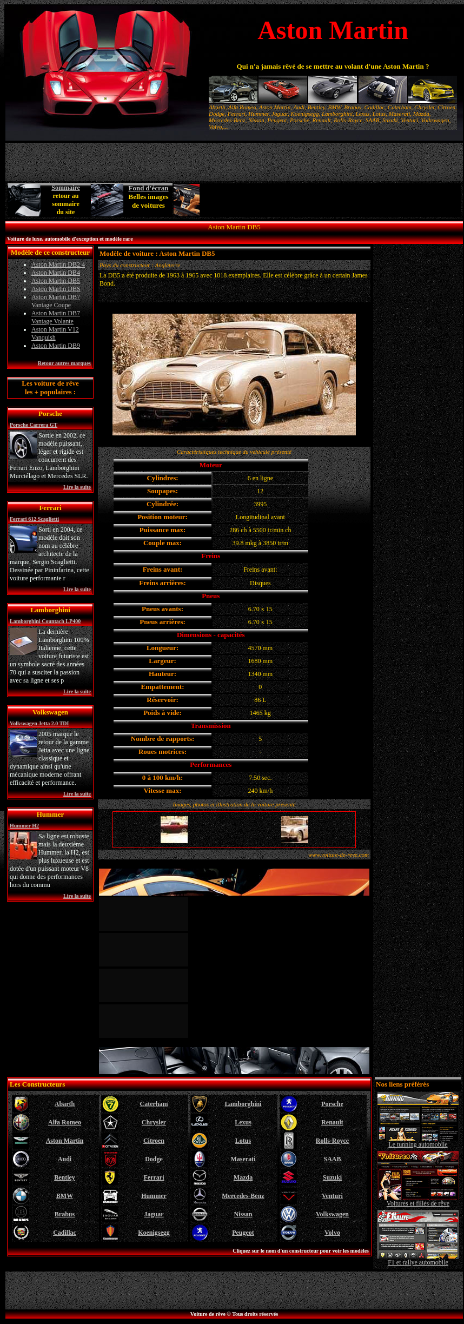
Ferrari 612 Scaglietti (34, 519)
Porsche (332, 1104)
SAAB (332, 1159)
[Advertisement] (331, 200)
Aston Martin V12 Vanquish (55, 333)
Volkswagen (332, 1214)
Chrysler (154, 1122)
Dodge (154, 1159)
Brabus (65, 1214)
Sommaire (65, 187)
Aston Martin (65, 1140)
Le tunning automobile (418, 1141)
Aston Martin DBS (56, 289)
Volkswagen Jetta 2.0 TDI (39, 723)
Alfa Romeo (64, 1122)
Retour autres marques (64, 363)
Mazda (243, 1177)
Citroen (153, 1140)
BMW (64, 1196)
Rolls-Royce (332, 1140)
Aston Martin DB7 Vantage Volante (55, 317)
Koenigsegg (154, 1232)
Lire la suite (77, 487)
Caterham (154, 1104)
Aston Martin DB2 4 (58, 264)
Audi (64, 1159)
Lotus (243, 1140)
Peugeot (243, 1232)
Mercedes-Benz (243, 1196)
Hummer (154, 1196)
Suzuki (332, 1177)
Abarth (65, 1104)
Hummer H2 (24, 826)
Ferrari (154, 1177)
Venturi (332, 1196)
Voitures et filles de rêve (418, 1200)
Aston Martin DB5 (55, 280)
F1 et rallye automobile (418, 1259)
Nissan (243, 1214)
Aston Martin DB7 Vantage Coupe (55, 301)
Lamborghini (242, 1104)
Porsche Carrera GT (33, 425)
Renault (332, 1122)
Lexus (243, 1122)
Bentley (64, 1177)
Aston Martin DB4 (55, 272)
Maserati (243, 1159)
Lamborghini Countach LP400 (45, 621)
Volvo (332, 1232)
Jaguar (154, 1214)
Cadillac (64, 1232)
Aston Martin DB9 (55, 345)
